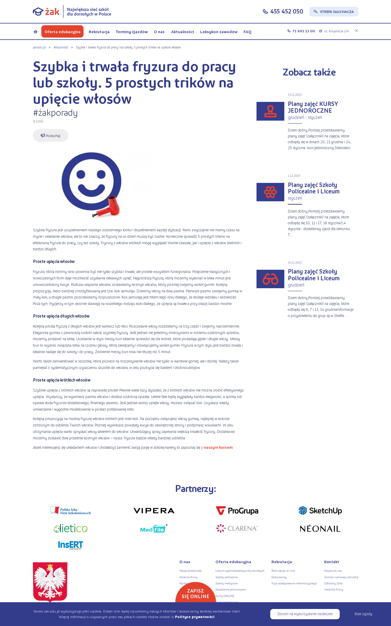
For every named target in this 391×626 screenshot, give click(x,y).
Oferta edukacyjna (63, 31)
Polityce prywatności (194, 617)
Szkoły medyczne (226, 583)
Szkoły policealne (226, 577)
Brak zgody (363, 613)
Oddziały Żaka (333, 583)
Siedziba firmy (333, 589)
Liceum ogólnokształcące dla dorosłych (239, 570)
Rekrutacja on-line (283, 570)
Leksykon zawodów (218, 31)
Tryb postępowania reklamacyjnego (294, 583)
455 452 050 (286, 11)
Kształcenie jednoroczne (230, 589)
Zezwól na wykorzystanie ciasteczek (305, 613)
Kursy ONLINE (224, 596)
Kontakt (331, 561)
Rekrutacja (99, 31)
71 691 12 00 (303, 31)
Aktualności (182, 31)
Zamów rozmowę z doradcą (341, 577)
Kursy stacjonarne (226, 602)
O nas (159, 31)
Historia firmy (188, 577)
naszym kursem (218, 447)
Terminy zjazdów (132, 31)
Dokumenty (279, 577)
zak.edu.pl (39, 47)
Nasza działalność (190, 570)
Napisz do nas (333, 570)
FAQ (247, 31)
